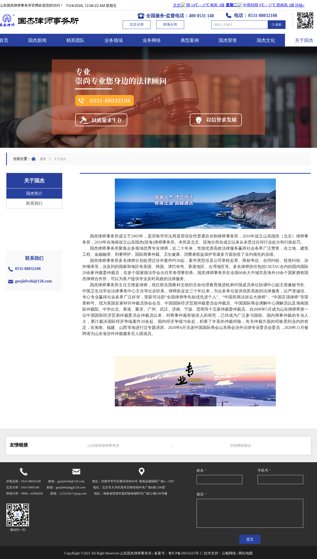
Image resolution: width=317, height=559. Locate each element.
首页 (43, 159)
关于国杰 (60, 159)
